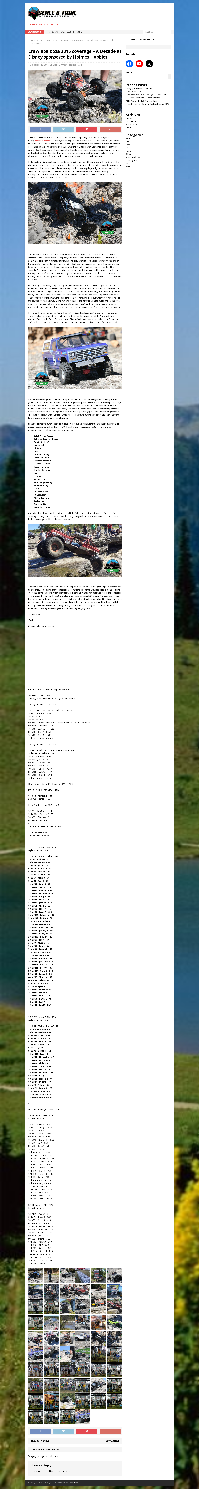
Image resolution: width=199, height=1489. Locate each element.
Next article (112, 1441)
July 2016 (130, 127)
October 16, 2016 (40, 64)
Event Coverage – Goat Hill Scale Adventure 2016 (147, 104)
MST (128, 147)
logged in (48, 1471)
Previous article (40, 1441)
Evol (55, 64)
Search (129, 72)
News (128, 151)
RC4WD (129, 154)
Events (129, 144)
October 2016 (132, 121)
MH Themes (76, 1483)
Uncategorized (68, 64)
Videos (129, 166)
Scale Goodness (133, 157)
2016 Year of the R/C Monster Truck (142, 101)
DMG (128, 141)
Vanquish (130, 163)
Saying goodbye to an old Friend (44, 1456)
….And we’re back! (133, 91)
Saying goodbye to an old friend (140, 88)
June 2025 (130, 118)
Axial (128, 138)
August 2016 (131, 124)
